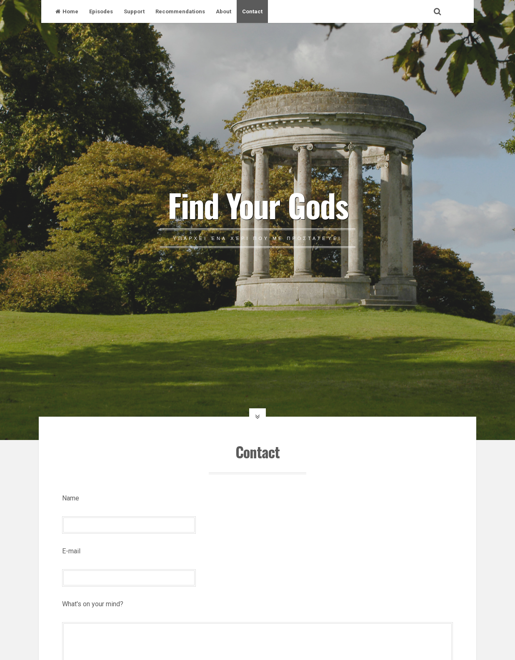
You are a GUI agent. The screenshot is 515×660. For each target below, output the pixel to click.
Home (66, 11)
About (223, 11)
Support (134, 11)
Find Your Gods (258, 204)
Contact (252, 11)
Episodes (101, 11)
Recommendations (180, 11)
